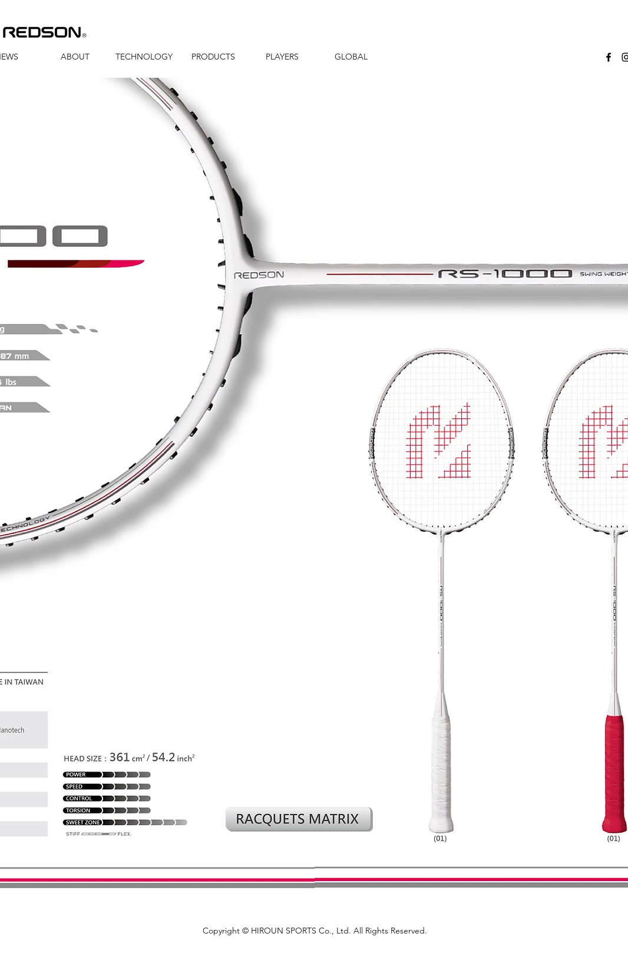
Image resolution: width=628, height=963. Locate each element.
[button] (75, 57)
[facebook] (608, 57)
